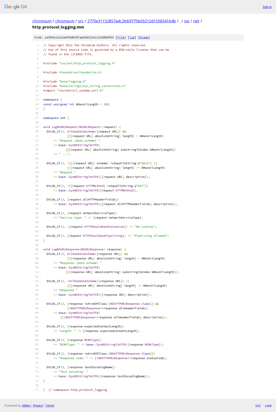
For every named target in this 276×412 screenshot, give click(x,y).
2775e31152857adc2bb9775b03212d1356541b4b (131, 21)
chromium (42, 21)
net (196, 21)
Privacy (38, 405)
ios (187, 21)
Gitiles (26, 405)
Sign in (267, 7)
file (120, 37)
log (132, 37)
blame (144, 37)
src (81, 21)
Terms (49, 405)
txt (257, 405)
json (268, 405)
